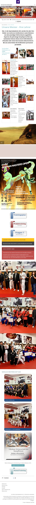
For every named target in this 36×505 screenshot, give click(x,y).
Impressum (4, 483)
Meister (12, 24)
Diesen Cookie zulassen (18, 465)
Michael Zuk (13, 59)
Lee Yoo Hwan (5, 48)
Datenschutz (4, 491)
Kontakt (3, 488)
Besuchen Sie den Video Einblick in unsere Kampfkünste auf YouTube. (17, 243)
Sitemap (3, 486)
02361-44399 (5, 19)
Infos (9, 24)
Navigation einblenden (6, 4)
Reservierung (4, 485)
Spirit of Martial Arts (6, 489)
